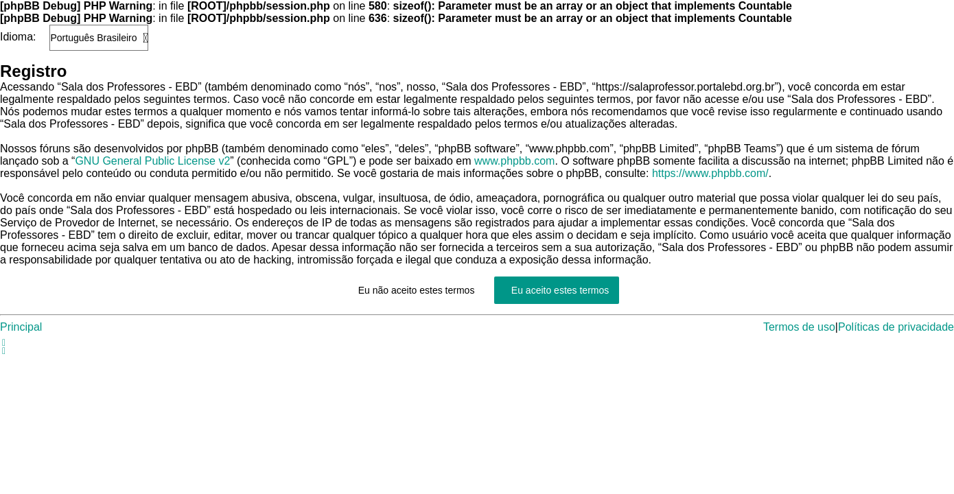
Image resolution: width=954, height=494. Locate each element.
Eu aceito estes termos (560, 290)
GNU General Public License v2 (152, 161)
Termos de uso (799, 327)
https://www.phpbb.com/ (710, 173)
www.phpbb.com (514, 161)
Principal (21, 327)
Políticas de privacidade (896, 327)
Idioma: (18, 37)
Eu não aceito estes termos (416, 290)
